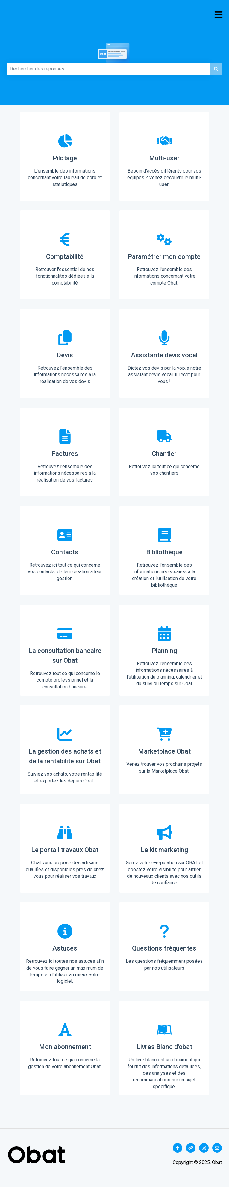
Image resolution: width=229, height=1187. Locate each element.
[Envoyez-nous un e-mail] (217, 1148)
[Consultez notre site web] (190, 1148)
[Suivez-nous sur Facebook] (177, 1148)
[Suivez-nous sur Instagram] (204, 1148)
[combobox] (108, 69)
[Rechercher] (216, 69)
